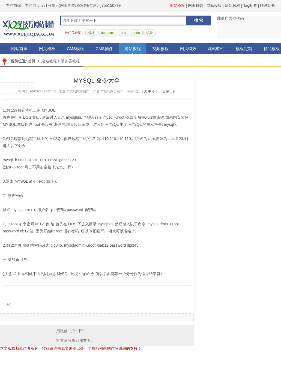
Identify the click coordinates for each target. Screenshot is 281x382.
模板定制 (244, 48)
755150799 (111, 5)
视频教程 (160, 48)
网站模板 (214, 5)
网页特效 (195, 5)
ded (123, 33)
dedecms (108, 33)
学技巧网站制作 (29, 27)
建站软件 (216, 48)
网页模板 (47, 48)
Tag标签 (250, 5)
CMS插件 (104, 48)
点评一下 (168, 91)
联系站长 (267, 5)
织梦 (149, 33)
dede (136, 33)
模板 (91, 33)
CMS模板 (75, 48)
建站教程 (232, 5)
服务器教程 (70, 61)
